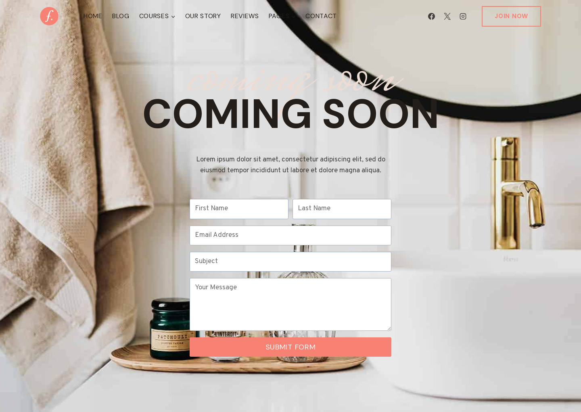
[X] (447, 16)
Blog (121, 16)
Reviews (245, 16)
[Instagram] (463, 16)
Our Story (203, 16)
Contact (321, 16)
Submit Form (290, 347)
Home (93, 16)
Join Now (511, 16)
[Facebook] (431, 16)
